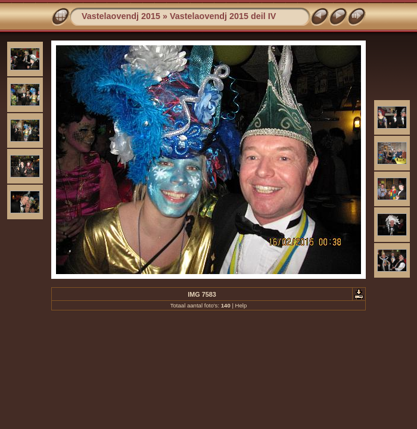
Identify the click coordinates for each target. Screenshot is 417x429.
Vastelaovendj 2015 (121, 16)
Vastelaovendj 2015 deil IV (223, 16)
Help (241, 305)
